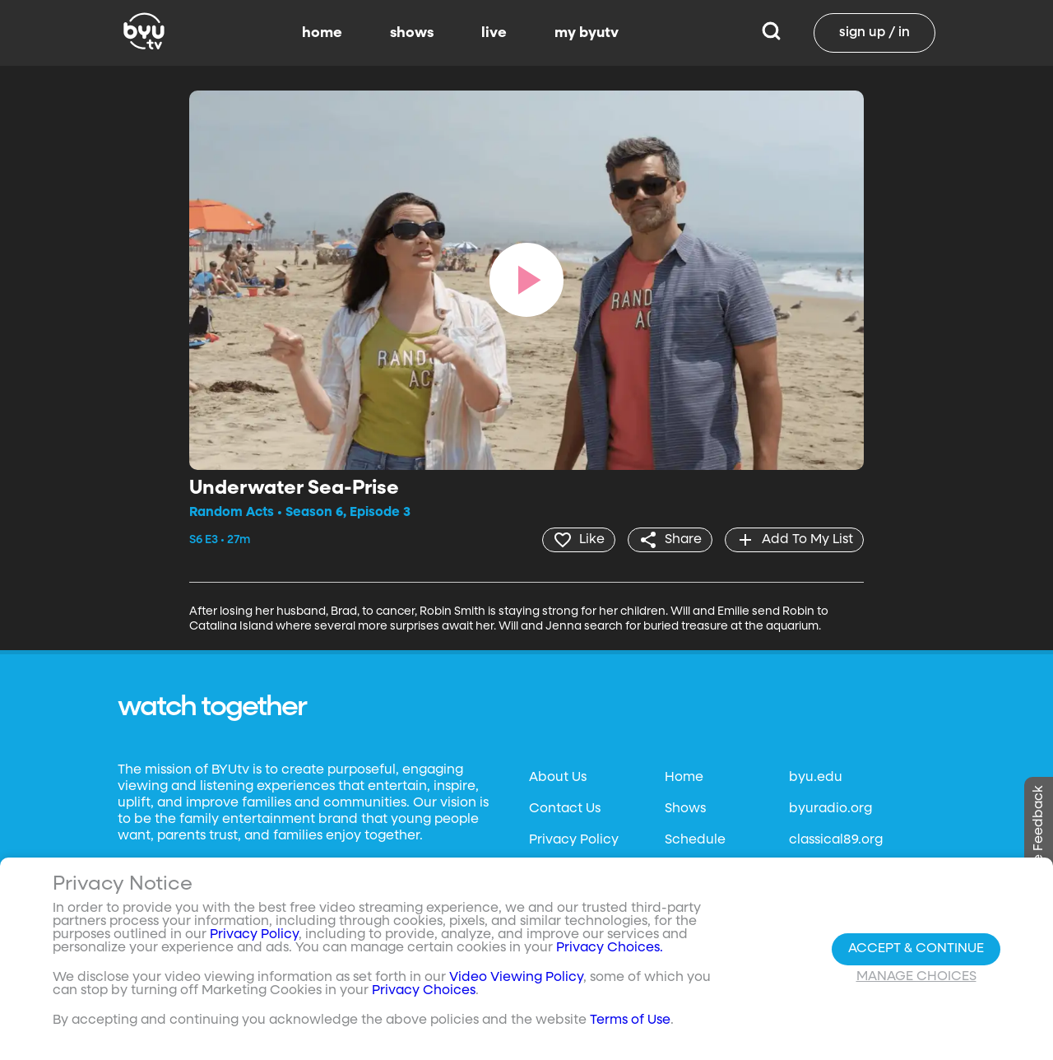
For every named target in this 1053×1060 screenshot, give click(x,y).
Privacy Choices (423, 990)
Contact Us (565, 809)
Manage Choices (916, 976)
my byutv (586, 33)
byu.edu (815, 777)
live (494, 33)
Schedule (695, 840)
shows (412, 33)
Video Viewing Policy (516, 977)
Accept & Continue (916, 948)
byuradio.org (830, 809)
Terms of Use (630, 1020)
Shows (685, 809)
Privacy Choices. (609, 948)
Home (684, 777)
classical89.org (836, 840)
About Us (558, 777)
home (322, 33)
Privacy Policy (574, 840)
